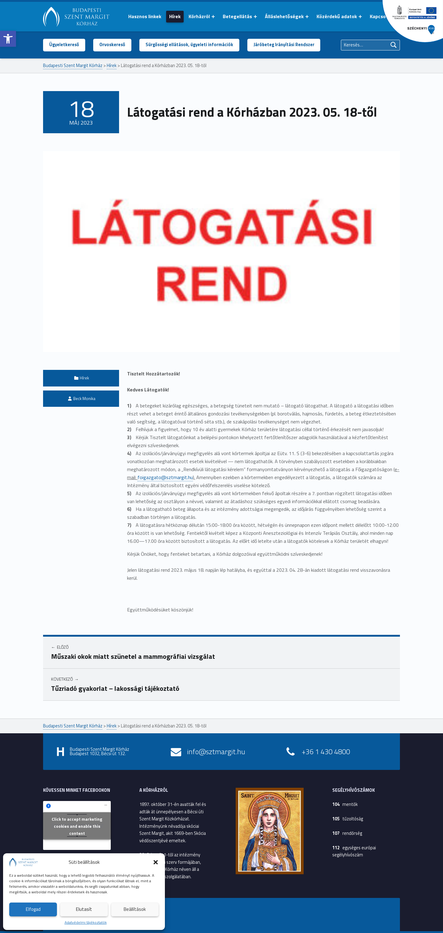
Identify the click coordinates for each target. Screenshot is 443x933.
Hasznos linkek (144, 16)
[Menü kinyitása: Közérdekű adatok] (360, 16)
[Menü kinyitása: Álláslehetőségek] (307, 16)
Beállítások (135, 909)
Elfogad (33, 909)
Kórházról (199, 16)
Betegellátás (237, 16)
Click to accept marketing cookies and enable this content (77, 826)
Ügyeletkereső (64, 44)
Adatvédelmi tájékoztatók (86, 922)
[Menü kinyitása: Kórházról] (213, 16)
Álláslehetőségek (284, 16)
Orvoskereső (112, 44)
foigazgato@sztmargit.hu (165, 477)
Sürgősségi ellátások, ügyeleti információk (189, 44)
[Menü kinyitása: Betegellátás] (255, 16)
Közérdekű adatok (337, 16)
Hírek (175, 16)
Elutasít (84, 909)
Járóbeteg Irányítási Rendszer (283, 44)
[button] (8, 39)
